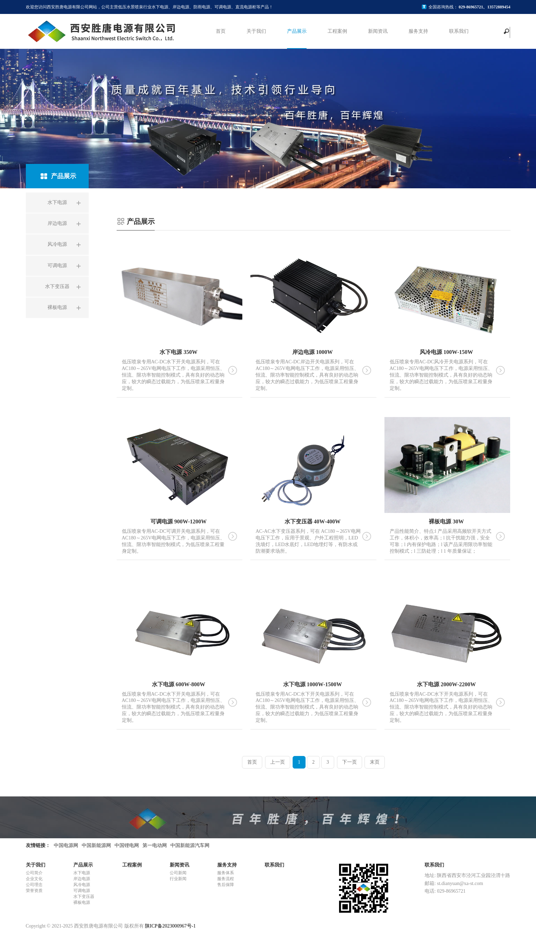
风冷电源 (81, 884)
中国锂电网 (127, 845)
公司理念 (34, 884)
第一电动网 (154, 845)
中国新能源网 (96, 845)
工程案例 (337, 31)
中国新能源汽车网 (190, 845)
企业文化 (34, 878)
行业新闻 (178, 878)
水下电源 (81, 872)
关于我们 (256, 31)
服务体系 (225, 872)
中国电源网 (66, 845)
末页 (375, 762)
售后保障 (225, 884)
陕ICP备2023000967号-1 (170, 926)
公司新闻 (178, 872)
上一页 (277, 762)
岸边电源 (81, 878)
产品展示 (297, 31)
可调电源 (81, 890)
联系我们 (459, 31)
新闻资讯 (378, 31)
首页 (221, 31)
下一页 (349, 762)
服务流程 (225, 878)
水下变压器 (83, 896)
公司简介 (34, 872)
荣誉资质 (34, 890)
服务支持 (418, 31)
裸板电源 (81, 902)
